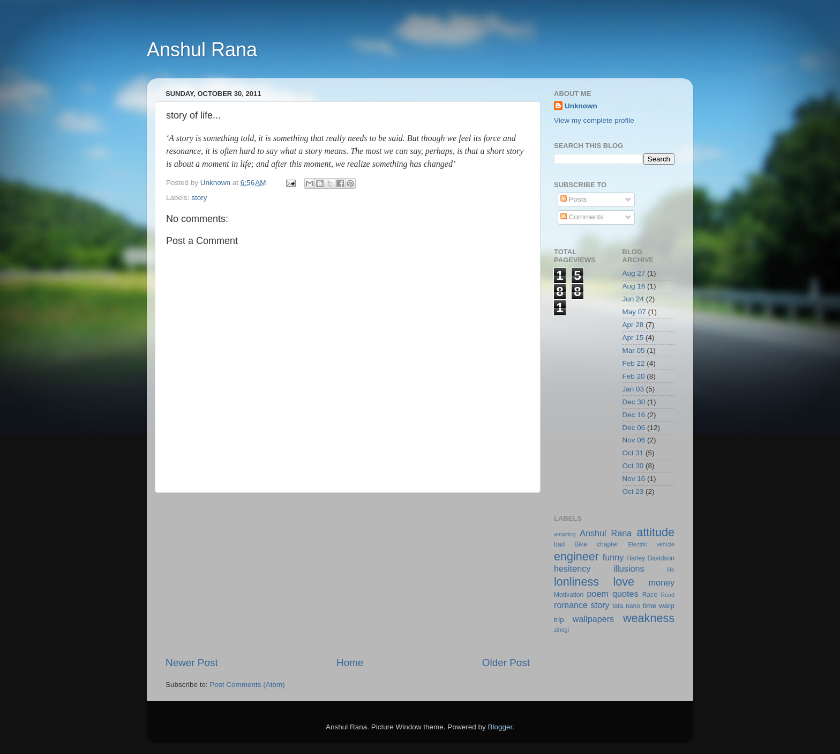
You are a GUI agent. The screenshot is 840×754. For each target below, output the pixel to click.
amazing (565, 534)
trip (559, 620)
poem (598, 593)
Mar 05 (633, 350)
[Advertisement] (347, 574)
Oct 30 (633, 466)
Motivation (568, 594)
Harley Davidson (650, 558)
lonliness (576, 581)
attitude (655, 532)
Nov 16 (634, 479)
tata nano (626, 606)
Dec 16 (634, 415)
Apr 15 (633, 338)
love (623, 581)
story (199, 198)
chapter (608, 544)
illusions (628, 568)
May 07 (634, 312)
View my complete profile (594, 120)
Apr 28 (633, 325)
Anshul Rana (202, 50)
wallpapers (593, 619)
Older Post (506, 662)
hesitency (572, 568)
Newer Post (192, 662)
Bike (580, 544)
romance (571, 605)
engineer (576, 556)
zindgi (561, 629)
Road (667, 595)
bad (559, 544)
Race (649, 594)
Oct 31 (633, 453)
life (670, 569)
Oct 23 (633, 491)
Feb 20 (633, 376)
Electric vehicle (651, 544)
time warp (658, 606)
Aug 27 (634, 273)
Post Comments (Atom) (247, 685)
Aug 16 (634, 286)
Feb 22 (633, 363)
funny (613, 557)
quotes (625, 593)
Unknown (581, 106)
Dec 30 (634, 402)
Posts (573, 199)
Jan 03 (633, 389)
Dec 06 (634, 428)
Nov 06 (634, 440)
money (661, 582)
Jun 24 (633, 299)
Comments (582, 217)
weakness (648, 618)
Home (349, 662)
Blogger (500, 727)
